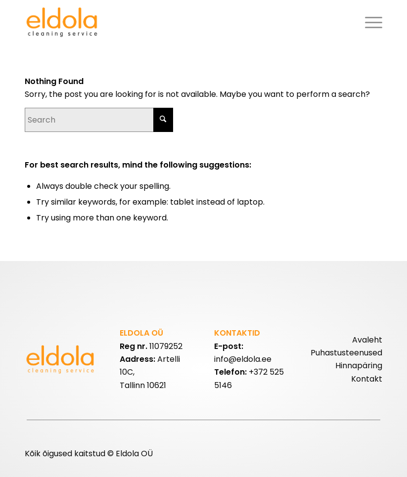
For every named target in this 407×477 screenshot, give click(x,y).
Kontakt (366, 379)
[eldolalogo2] (63, 22)
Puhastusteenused (346, 352)
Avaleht (367, 340)
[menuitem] (371, 22)
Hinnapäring (358, 365)
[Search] (99, 120)
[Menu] (371, 22)
